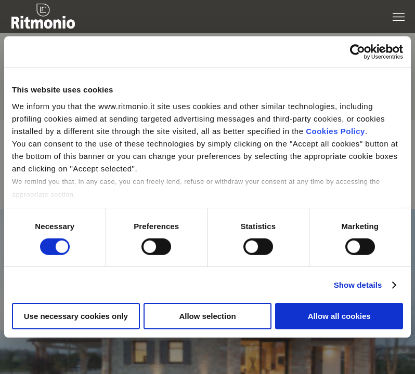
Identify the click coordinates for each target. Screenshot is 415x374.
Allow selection (207, 316)
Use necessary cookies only (76, 316)
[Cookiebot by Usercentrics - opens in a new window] (357, 52)
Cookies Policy (335, 130)
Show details (358, 284)
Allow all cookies (339, 316)
